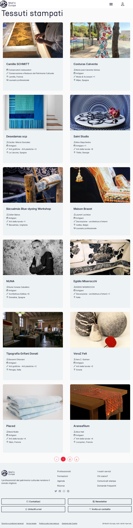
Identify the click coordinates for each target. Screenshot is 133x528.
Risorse (61, 485)
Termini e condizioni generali (12, 523)
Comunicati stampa (106, 481)
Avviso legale (31, 523)
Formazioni (62, 476)
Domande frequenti (106, 485)
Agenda (61, 481)
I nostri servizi (104, 471)
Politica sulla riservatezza (49, 523)
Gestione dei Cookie (69, 523)
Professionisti (64, 471)
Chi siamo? (102, 476)
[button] (111, 4)
